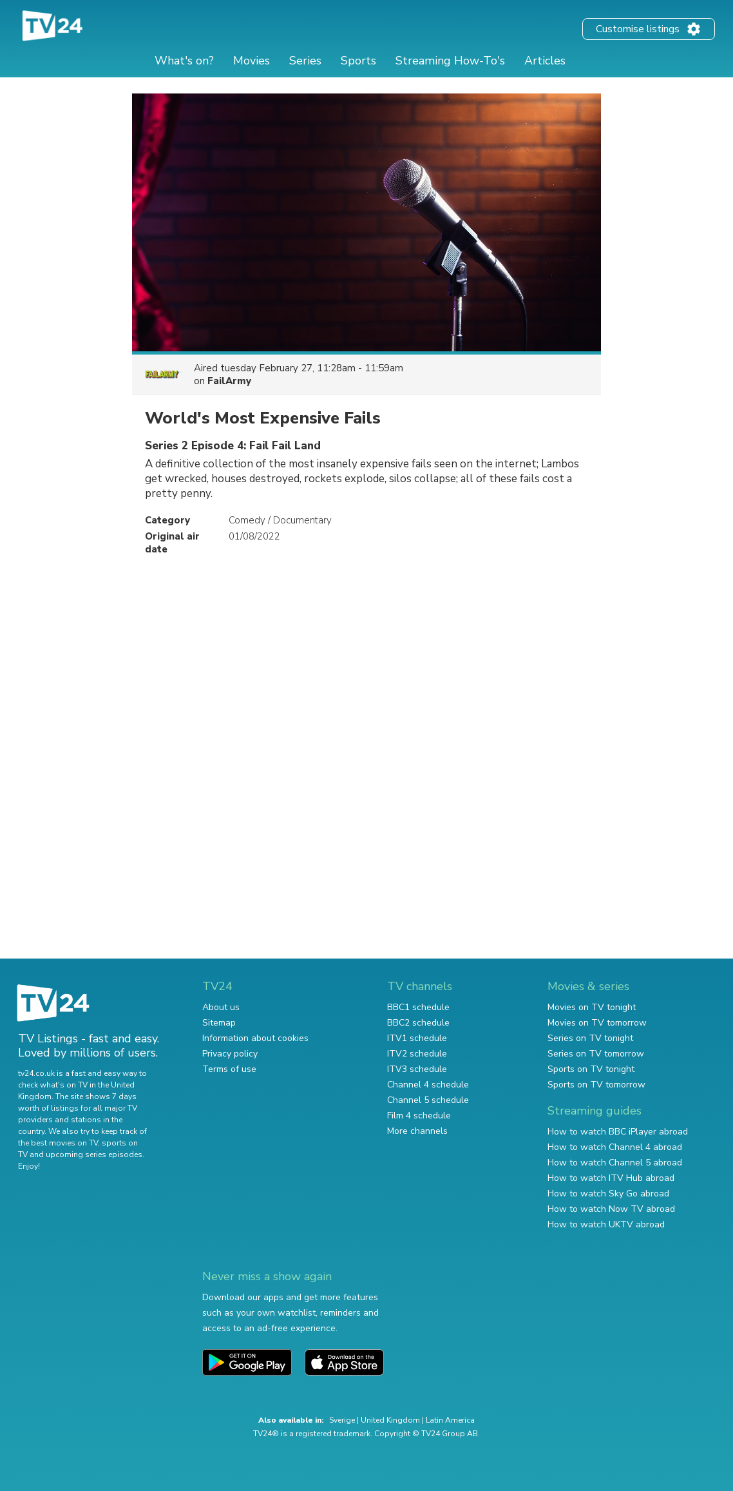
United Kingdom (390, 1420)
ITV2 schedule (417, 1054)
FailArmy (229, 381)
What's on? (184, 60)
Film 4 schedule (419, 1115)
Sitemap (219, 1023)
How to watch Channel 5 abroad (614, 1162)
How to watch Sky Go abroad (608, 1193)
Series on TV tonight (590, 1038)
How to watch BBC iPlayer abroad (617, 1132)
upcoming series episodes (94, 1154)
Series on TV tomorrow (595, 1054)
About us (221, 1007)
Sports (358, 60)
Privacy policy (230, 1054)
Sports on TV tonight (590, 1069)
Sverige (342, 1420)
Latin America (450, 1420)
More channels (417, 1131)
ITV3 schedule (417, 1069)
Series (305, 60)
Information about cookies (255, 1038)
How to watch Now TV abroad (611, 1209)
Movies (251, 60)
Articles (545, 60)
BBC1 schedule (418, 1007)
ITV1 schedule (417, 1038)
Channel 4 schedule (428, 1084)
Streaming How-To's (450, 60)
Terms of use (229, 1069)
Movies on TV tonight (591, 1007)
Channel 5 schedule (428, 1100)
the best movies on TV (58, 1143)
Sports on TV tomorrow (596, 1084)
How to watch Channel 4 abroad (614, 1147)
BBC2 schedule (418, 1023)
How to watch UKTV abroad (606, 1224)
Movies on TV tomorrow (597, 1023)
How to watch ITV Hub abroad (610, 1178)
